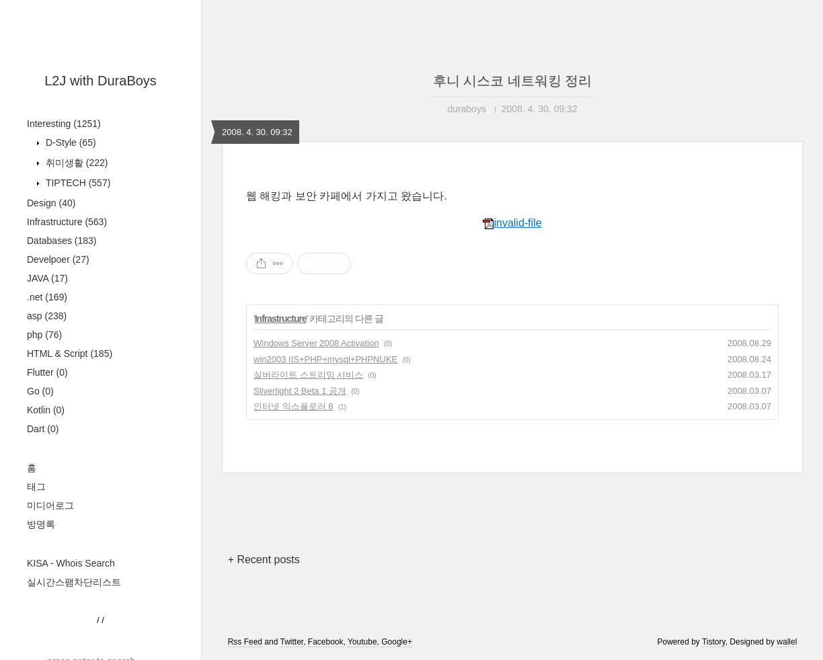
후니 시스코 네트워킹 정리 (512, 80)
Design (51, 203)
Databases (62, 240)
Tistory (714, 642)
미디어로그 (50, 505)
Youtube (362, 642)
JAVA (47, 278)
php (44, 334)
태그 (36, 486)
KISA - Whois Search (71, 563)
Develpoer (58, 259)
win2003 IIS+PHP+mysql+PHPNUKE (325, 359)
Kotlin (46, 410)
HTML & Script (69, 353)
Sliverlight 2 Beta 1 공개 (299, 391)
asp (47, 316)
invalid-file (512, 223)
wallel (787, 642)
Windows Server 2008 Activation (316, 343)
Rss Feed (245, 642)
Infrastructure (67, 221)
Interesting (64, 123)
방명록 (41, 524)
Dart (42, 428)
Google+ (396, 642)
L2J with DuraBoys (100, 80)
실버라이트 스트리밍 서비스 (308, 375)
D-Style (69, 142)
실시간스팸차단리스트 (74, 582)
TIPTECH (76, 182)
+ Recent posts (264, 559)
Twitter (291, 642)
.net (47, 297)
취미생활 (75, 162)
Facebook (326, 642)
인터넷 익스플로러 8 (293, 406)
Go (40, 391)
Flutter (47, 372)
